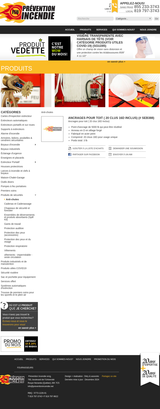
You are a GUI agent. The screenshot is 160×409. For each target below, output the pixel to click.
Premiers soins (9, 190)
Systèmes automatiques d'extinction (13, 286)
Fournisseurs (25, 368)
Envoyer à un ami (122, 154)
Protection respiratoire (15, 246)
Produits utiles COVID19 (13, 268)
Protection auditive (14, 228)
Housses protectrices (12, 166)
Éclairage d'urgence (11, 153)
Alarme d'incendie (10, 133)
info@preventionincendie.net (40, 386)
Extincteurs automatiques (14, 120)
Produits (85, 29)
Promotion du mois (105, 359)
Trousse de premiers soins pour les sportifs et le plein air (17, 293)
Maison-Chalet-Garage (13, 177)
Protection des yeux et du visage (17, 240)
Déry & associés (91, 376)
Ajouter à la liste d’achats (88, 148)
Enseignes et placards (12, 157)
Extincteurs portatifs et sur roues (18, 124)
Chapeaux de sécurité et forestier (17, 209)
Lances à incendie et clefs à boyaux (15, 172)
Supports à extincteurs (12, 129)
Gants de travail (12, 224)
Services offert (8, 281)
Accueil (70, 29)
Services (101, 29)
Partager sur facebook (86, 154)
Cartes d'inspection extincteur (16, 116)
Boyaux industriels (10, 149)
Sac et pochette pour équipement (18, 277)
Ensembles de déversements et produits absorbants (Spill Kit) (19, 217)
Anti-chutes (12, 199)
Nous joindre (148, 29)
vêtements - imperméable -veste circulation (18, 256)
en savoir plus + (27, 328)
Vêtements (9, 250)
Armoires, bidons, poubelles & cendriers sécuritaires (16, 139)
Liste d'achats (111, 10)
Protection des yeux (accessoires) (14, 233)
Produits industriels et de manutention (14, 262)
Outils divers (7, 182)
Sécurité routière (9, 272)
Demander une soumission (128, 148)
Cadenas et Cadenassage (17, 203)
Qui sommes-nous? (123, 29)
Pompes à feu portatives (13, 186)
